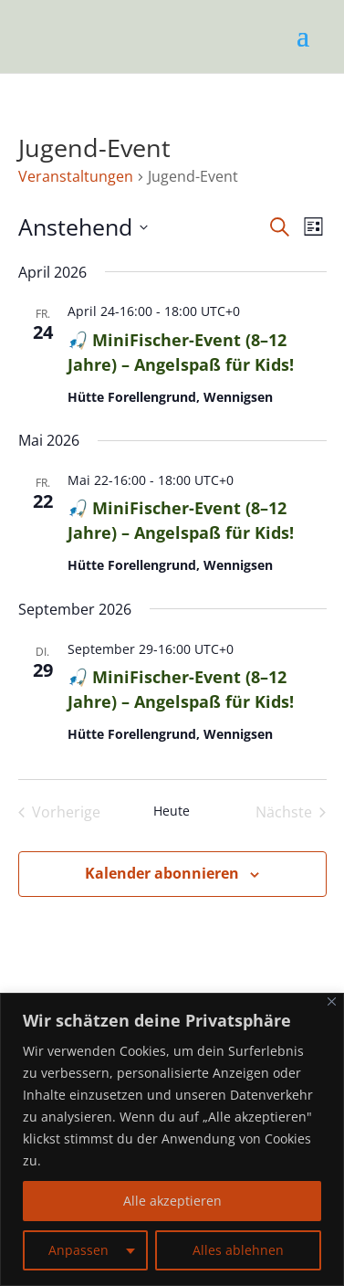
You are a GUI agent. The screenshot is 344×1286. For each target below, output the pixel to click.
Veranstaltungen (75, 176)
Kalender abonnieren (162, 873)
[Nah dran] (332, 1001)
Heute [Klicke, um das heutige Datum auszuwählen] (171, 810)
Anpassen (78, 1250)
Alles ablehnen (238, 1250)
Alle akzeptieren (172, 1200)
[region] (172, 1139)
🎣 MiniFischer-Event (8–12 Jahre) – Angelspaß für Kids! (181, 520)
